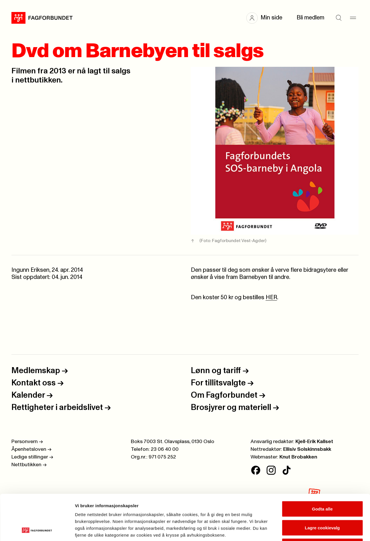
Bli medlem (310, 18)
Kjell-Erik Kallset (314, 441)
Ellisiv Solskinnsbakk (307, 449)
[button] (267, 18)
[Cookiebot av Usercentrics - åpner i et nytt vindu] (37, 530)
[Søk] (338, 18)
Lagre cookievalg (322, 484)
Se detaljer (307, 529)
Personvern (27, 441)
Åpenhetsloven (31, 449)
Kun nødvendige (322, 503)
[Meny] (353, 18)
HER (271, 297)
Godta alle (322, 466)
